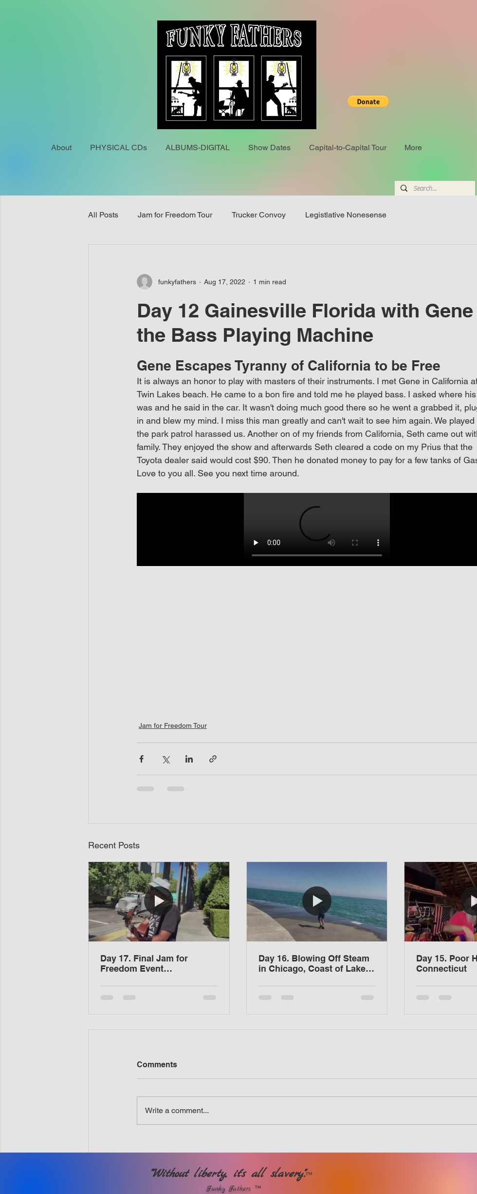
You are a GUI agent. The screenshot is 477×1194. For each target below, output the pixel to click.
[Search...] (434, 188)
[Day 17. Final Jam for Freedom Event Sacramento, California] (159, 901)
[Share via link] (213, 758)
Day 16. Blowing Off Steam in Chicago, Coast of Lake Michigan (313, 963)
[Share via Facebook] (141, 758)
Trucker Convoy (259, 214)
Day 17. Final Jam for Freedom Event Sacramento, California (148, 963)
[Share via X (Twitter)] (165, 758)
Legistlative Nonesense (345, 214)
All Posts (103, 214)
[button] (368, 101)
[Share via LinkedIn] (189, 758)
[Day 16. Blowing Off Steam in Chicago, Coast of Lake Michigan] (317, 901)
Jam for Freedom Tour (175, 214)
